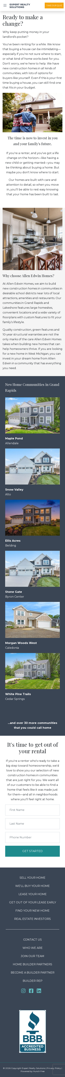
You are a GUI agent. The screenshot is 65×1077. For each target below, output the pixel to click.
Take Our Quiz (54, 5)
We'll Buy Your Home (32, 886)
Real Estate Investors (32, 919)
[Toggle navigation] (5, 5)
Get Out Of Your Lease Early (32, 902)
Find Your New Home (32, 910)
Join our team (32, 956)
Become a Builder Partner (32, 972)
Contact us (32, 939)
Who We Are (33, 948)
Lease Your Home (33, 894)
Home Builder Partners (32, 964)
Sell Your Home (32, 877)
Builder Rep (32, 980)
